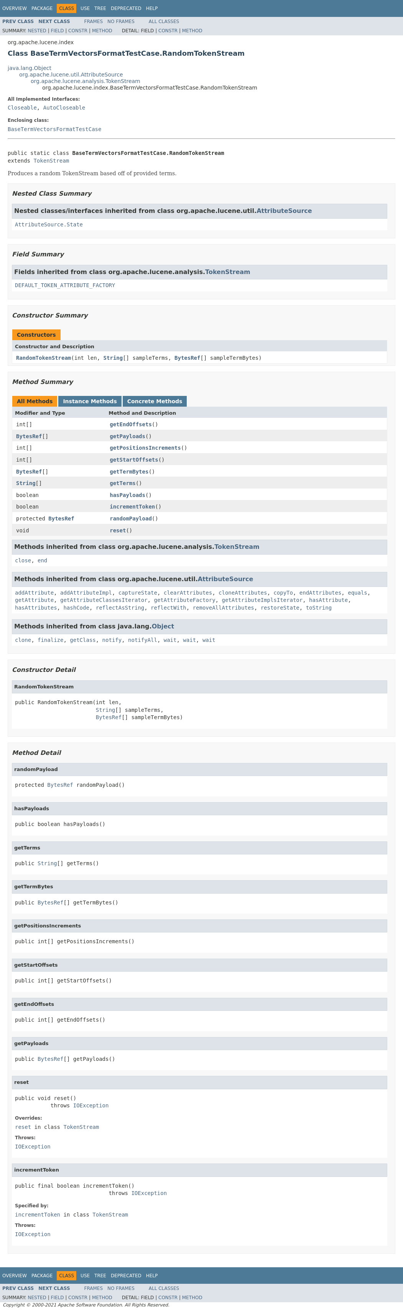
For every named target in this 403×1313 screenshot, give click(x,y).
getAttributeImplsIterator (262, 600)
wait (170, 640)
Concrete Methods (155, 401)
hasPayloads (127, 495)
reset (118, 530)
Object (163, 626)
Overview (14, 8)
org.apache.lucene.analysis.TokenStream (85, 81)
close (23, 560)
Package (42, 8)
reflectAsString (120, 608)
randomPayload (131, 518)
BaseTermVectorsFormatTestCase (54, 129)
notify (112, 640)
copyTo (283, 593)
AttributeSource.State (49, 224)
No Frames (121, 21)
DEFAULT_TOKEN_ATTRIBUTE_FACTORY (65, 285)
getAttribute (34, 600)
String (113, 358)
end (42, 560)
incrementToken (132, 507)
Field (57, 30)
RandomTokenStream (43, 358)
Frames (93, 21)
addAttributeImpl (86, 593)
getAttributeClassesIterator (104, 600)
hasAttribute (328, 600)
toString (319, 608)
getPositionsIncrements (145, 448)
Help (152, 8)
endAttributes (320, 593)
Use (85, 8)
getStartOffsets (134, 460)
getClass (82, 640)
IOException (91, 1105)
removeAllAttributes (223, 608)
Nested (37, 30)
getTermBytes (129, 472)
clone (23, 640)
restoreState (280, 608)
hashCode (76, 608)
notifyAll (142, 640)
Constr (77, 30)
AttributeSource (284, 210)
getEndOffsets (131, 424)
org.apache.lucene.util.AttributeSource (71, 74)
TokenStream (51, 161)
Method (102, 30)
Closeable (22, 108)
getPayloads (127, 436)
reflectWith (168, 608)
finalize (50, 640)
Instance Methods (90, 401)
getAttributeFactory (184, 600)
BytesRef (187, 358)
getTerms (122, 483)
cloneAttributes (243, 593)
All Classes (164, 21)
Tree (100, 8)
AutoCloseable (64, 108)
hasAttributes (36, 608)
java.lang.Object (29, 68)
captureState (137, 593)
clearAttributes (188, 593)
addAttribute (34, 593)
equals (357, 593)
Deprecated (126, 8)
